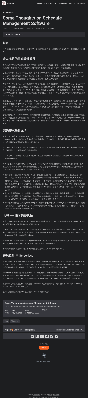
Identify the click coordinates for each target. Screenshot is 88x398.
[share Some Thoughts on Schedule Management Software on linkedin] (37, 337)
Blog (6, 321)
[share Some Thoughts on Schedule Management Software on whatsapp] (51, 337)
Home (8, 3)
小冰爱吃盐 (36, 394)
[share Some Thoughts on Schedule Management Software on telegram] (56, 337)
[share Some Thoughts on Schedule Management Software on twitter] (32, 337)
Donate (44, 347)
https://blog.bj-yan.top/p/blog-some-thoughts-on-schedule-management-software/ (33, 306)
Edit (52, 29)
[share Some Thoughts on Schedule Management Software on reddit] (42, 337)
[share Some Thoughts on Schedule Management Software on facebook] (47, 337)
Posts (11, 13)
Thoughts (14, 321)
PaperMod (56, 394)
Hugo (50, 394)
